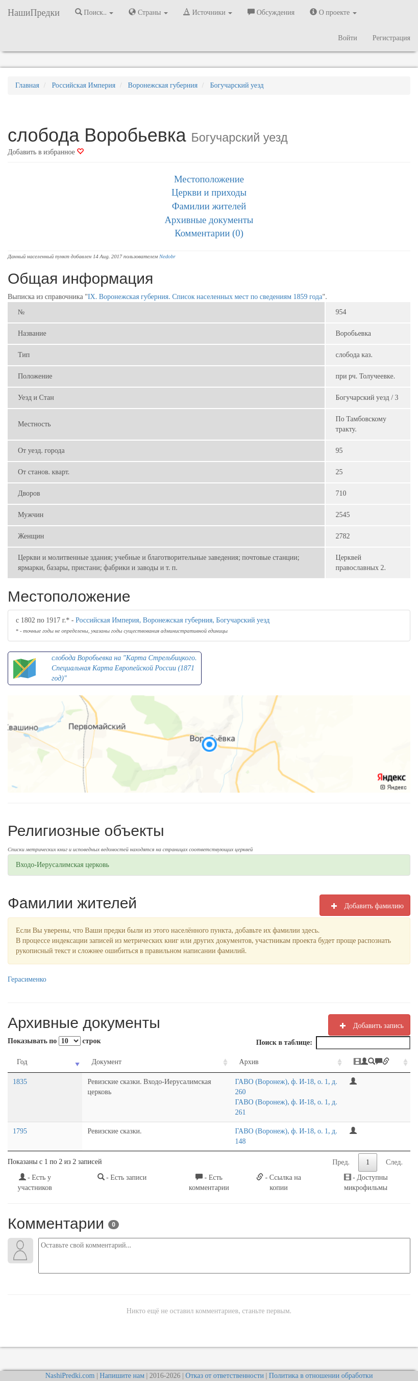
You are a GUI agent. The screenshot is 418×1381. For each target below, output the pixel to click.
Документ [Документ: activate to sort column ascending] (63, 1062)
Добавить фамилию (365, 906)
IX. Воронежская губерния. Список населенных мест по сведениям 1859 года (205, 297)
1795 (20, 1111)
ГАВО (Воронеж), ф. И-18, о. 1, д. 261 (276, 1092)
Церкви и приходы (209, 192)
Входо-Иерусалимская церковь (62, 865)
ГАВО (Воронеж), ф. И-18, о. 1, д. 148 (276, 1111)
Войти (347, 38)
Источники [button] (207, 12)
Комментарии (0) (209, 233)
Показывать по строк (54, 1041)
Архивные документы (209, 219)
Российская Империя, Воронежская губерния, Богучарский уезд (172, 620)
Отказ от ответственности (224, 1345)
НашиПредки (34, 13)
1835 (20, 1082)
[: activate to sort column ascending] (380, 1062)
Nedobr (167, 256)
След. (394, 1131)
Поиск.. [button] (94, 12)
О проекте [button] (333, 12)
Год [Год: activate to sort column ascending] (22, 1062)
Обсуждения (271, 12)
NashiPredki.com (70, 1345)
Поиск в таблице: (333, 1042)
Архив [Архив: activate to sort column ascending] (233, 1062)
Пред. (341, 1131)
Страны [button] (148, 12)
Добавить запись (369, 1025)
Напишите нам (122, 1345)
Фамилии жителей (209, 206)
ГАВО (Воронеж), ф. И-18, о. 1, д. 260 (276, 1082)
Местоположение (209, 179)
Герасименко (27, 979)
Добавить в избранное (46, 152)
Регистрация (391, 38)
